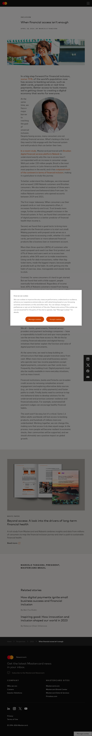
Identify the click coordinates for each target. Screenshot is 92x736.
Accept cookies (55, 319)
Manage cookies (35, 319)
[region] (46, 308)
